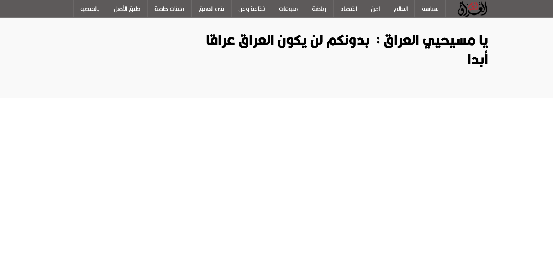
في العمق (211, 8)
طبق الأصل (127, 8)
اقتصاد (348, 8)
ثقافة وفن (251, 8)
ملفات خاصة (169, 8)
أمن (375, 8)
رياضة (319, 8)
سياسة (430, 8)
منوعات (288, 8)
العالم (401, 8)
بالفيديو (90, 8)
